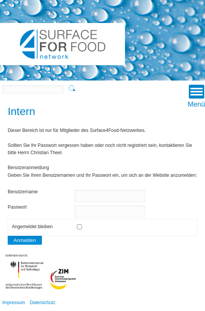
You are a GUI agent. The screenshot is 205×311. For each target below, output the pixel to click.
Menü (196, 96)
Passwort (17, 207)
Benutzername (23, 191)
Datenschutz (42, 302)
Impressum (13, 302)
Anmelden (24, 240)
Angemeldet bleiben (32, 226)
